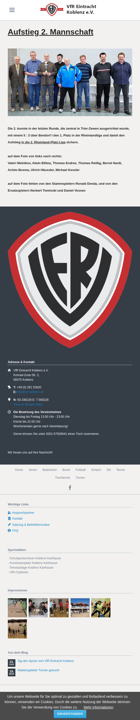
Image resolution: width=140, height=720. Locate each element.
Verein (33, 470)
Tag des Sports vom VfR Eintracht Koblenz (45, 661)
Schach (96, 470)
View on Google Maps (28, 404)
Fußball (80, 470)
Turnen (80, 477)
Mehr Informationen (98, 707)
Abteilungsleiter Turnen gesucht (38, 670)
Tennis (120, 470)
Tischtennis (62, 477)
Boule (66, 470)
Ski (109, 470)
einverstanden (70, 714)
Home (19, 470)
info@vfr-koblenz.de (30, 392)
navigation (12, 10)
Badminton (50, 470)
